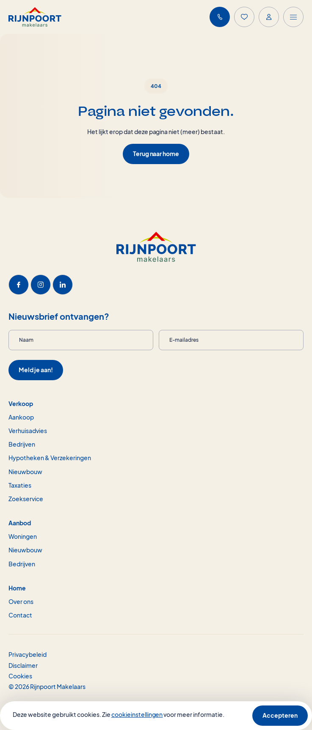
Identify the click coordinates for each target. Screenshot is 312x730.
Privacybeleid (27, 654)
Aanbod (19, 523)
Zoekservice (25, 498)
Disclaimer (23, 665)
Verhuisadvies (27, 430)
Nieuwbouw (25, 471)
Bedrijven (21, 444)
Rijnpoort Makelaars (58, 686)
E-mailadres (184, 340)
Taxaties (19, 485)
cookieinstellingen (137, 714)
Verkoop (20, 403)
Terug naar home (156, 153)
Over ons (20, 601)
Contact (20, 615)
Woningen (22, 536)
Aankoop (21, 417)
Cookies (20, 676)
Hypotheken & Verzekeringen (49, 457)
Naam (26, 340)
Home (17, 588)
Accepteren (280, 715)
